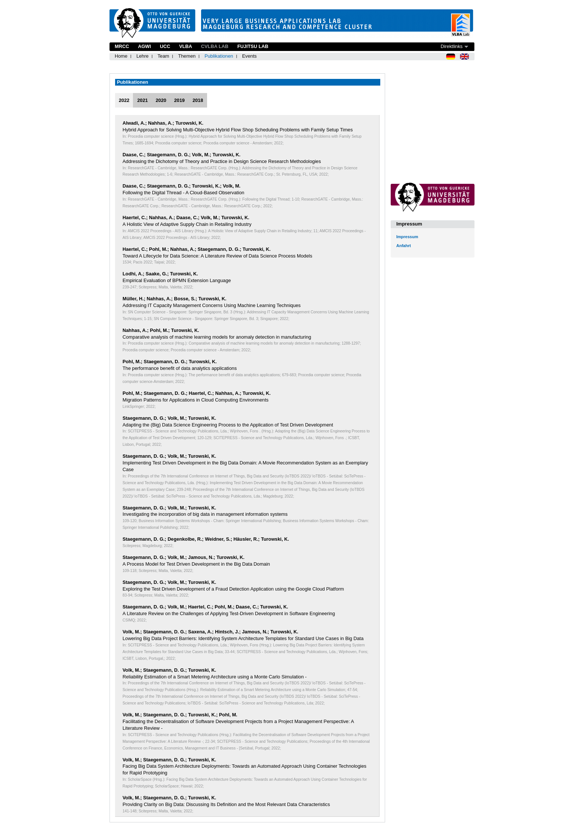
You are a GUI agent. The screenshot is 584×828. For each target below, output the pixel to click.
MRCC (122, 46)
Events (249, 56)
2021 (142, 100)
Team (163, 56)
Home (121, 56)
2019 (179, 100)
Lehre (142, 56)
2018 (198, 100)
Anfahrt (403, 245)
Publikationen (218, 56)
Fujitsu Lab (252, 46)
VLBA (185, 46)
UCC (165, 46)
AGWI (144, 46)
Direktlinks (452, 46)
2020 (161, 100)
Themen (187, 56)
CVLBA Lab (214, 46)
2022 (124, 100)
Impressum (407, 236)
